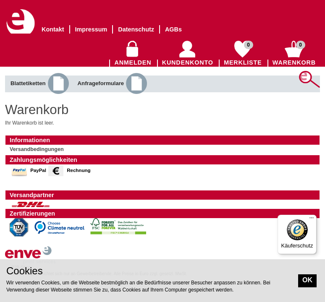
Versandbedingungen (37, 149)
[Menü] (312, 220)
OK (307, 280)
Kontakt (53, 29)
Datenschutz (136, 29)
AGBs (173, 29)
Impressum (91, 29)
